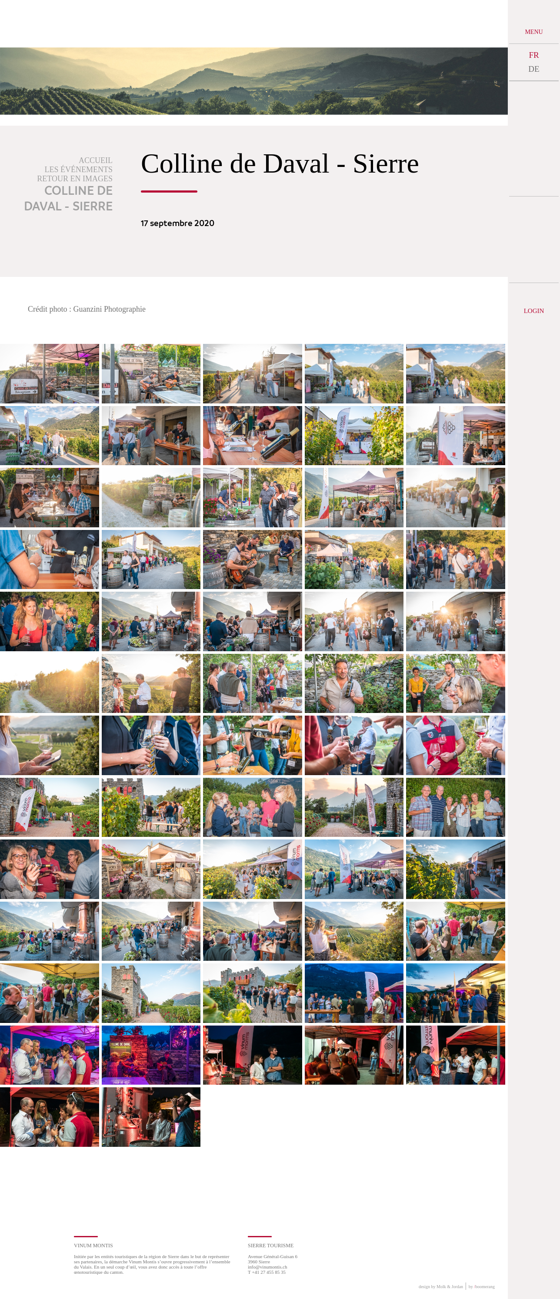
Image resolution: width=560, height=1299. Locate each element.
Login (534, 310)
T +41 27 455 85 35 (267, 1272)
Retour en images (75, 178)
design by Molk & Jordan (441, 1286)
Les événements (79, 169)
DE (533, 68)
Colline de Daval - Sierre (68, 199)
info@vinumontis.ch (267, 1266)
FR (534, 55)
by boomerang (482, 1286)
